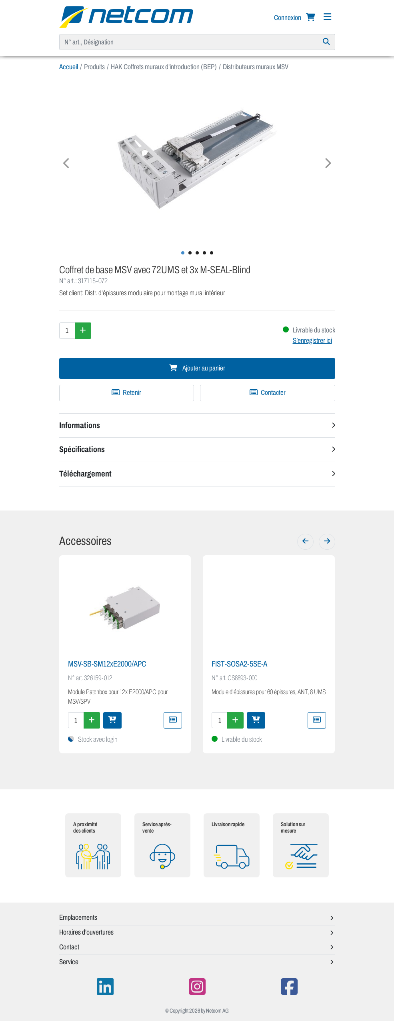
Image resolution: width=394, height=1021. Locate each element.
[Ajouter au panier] (112, 720)
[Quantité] (67, 330)
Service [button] (68, 962)
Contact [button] (69, 947)
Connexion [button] (288, 18)
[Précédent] (305, 542)
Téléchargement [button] (85, 473)
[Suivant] (327, 542)
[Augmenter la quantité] (83, 330)
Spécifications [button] (82, 449)
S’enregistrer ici (312, 340)
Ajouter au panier (197, 368)
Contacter (268, 392)
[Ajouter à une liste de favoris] (126, 393)
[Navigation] (327, 17)
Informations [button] (79, 425)
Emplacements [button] (78, 917)
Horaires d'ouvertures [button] (86, 932)
